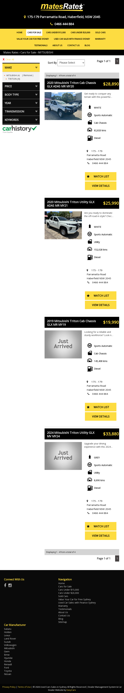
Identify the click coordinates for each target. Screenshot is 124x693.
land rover (10, 638)
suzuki (7, 641)
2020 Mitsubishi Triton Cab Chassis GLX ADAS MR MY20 (71, 84)
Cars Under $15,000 (56, 32)
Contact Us (73, 45)
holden (7, 632)
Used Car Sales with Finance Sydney (72, 39)
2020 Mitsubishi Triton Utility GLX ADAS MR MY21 (70, 203)
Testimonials (40, 45)
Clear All (9, 59)
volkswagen (10, 645)
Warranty (100, 39)
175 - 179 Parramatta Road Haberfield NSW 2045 (99, 155)
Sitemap (62, 621)
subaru (7, 628)
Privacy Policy (9, 686)
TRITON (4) (14, 78)
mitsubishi (9, 648)
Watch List (101, 176)
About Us (57, 45)
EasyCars (71, 689)
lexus (7, 635)
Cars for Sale (34, 32)
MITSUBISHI (45, 52)
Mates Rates (10, 52)
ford (6, 667)
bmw (7, 654)
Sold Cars (100, 32)
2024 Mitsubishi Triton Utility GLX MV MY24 (70, 434)
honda (7, 661)
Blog (87, 45)
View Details (100, 186)
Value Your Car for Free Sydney (33, 39)
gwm (7, 651)
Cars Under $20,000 (80, 32)
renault (8, 664)
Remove (27, 75)
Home (19, 32)
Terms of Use (24, 686)
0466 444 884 (62, 24)
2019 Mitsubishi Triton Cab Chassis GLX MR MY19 (71, 322)
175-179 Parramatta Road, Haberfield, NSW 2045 (62, 17)
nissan (7, 674)
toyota (8, 670)
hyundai (8, 657)
